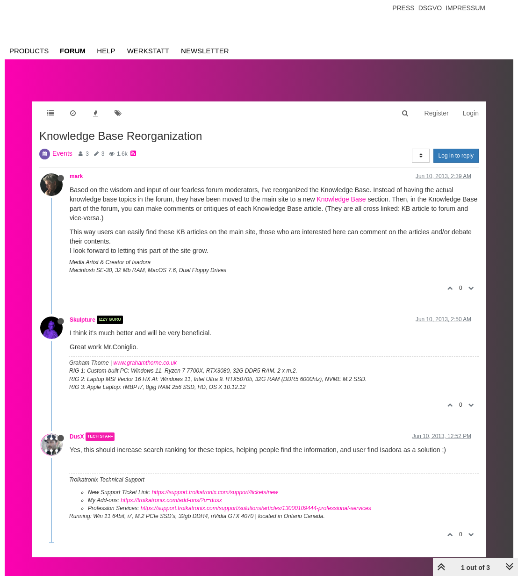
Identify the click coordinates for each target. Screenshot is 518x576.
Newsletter (205, 51)
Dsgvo (430, 8)
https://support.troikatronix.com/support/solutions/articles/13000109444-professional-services (256, 508)
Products (29, 51)
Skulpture (82, 320)
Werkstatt (148, 51)
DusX (77, 436)
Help (106, 51)
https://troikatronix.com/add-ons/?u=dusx (171, 500)
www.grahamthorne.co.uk (145, 363)
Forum (73, 51)
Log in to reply (456, 155)
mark (76, 176)
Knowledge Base (341, 199)
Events (62, 153)
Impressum (465, 8)
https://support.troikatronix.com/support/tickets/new (215, 492)
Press (403, 8)
